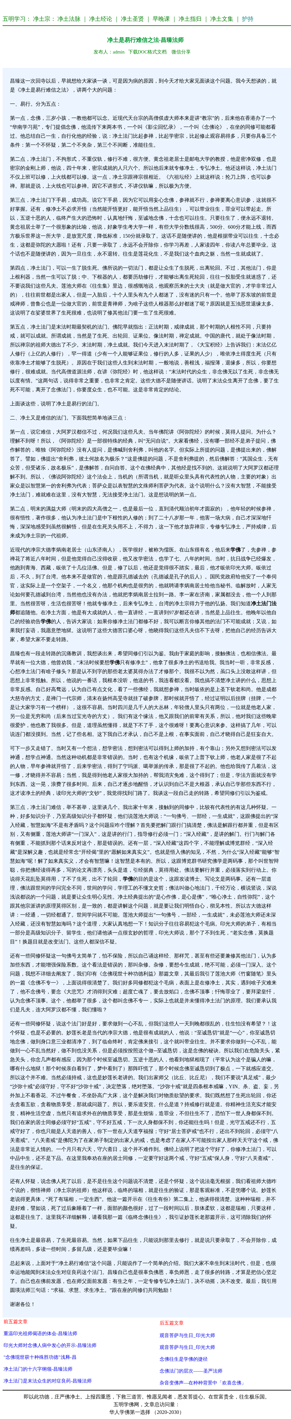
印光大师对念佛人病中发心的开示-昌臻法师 (50, 1345)
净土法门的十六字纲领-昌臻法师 (38, 1369)
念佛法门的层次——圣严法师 (191, 1371)
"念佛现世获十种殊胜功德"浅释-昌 (40, 1357)
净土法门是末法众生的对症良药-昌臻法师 (48, 1380)
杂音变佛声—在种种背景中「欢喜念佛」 (203, 1382)
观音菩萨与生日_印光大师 (187, 1335)
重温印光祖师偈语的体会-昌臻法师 (40, 1333)
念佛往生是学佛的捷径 (184, 1359)
